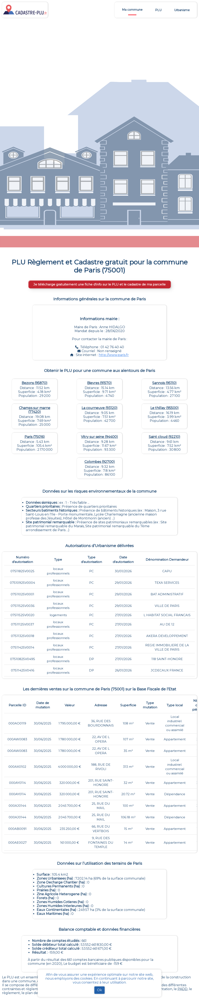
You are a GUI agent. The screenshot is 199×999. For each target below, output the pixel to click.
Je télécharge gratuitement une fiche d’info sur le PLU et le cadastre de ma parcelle (99, 284)
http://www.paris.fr (114, 355)
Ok (99, 990)
